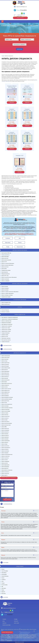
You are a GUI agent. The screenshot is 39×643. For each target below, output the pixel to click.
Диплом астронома (5, 364)
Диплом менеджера (5, 430)
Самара (3, 583)
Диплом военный (5, 378)
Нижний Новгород (5, 576)
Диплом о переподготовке (6, 320)
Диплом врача (4, 381)
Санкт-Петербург (5, 570)
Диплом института (5, 266)
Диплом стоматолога (5, 456)
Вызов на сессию (5, 336)
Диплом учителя (5, 463)
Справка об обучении (5, 332)
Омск (3, 581)
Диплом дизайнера (5, 395)
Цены (3, 621)
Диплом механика (5, 433)
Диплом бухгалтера (5, 373)
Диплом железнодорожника (7, 404)
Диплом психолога (5, 449)
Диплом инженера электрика (7, 407)
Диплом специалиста (5, 254)
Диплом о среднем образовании (8, 293)
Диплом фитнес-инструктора (7, 470)
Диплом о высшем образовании (7, 265)
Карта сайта (16, 623)
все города (5, 597)
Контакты (16, 621)
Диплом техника (5, 459)
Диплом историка (5, 412)
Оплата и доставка (6, 625)
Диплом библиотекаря (6, 367)
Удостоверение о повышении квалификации (10, 317)
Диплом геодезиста (5, 385)
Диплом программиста (6, 447)
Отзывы (15, 619)
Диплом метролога (5, 431)
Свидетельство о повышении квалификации (10, 319)
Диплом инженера (5, 405)
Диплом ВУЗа (4, 268)
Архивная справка (5, 334)
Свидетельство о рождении (7, 326)
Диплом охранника (5, 437)
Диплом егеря (4, 402)
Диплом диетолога (5, 393)
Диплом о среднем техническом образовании (10, 291)
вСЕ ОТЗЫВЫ (5, 562)
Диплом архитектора (5, 362)
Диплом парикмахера (6, 440)
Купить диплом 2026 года (6, 253)
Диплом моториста (5, 435)
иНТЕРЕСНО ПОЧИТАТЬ (7, 349)
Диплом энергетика (5, 473)
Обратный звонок (20, 17)
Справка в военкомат (5, 341)
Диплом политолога (5, 445)
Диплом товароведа (5, 461)
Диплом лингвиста (5, 418)
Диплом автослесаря (5, 357)
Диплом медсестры (5, 428)
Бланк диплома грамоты (6, 339)
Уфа (2, 586)
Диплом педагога (5, 442)
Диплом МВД (4, 426)
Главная (3, 55)
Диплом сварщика (5, 452)
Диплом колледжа (5, 289)
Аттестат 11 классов (5, 311)
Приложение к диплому (6, 338)
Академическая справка (6, 270)
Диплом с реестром (5, 279)
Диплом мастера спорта (6, 425)
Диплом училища (5, 286)
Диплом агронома (5, 359)
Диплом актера (4, 360)
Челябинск (4, 579)
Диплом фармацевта (5, 464)
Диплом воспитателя (5, 379)
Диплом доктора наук (6, 304)
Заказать (4, 623)
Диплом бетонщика (5, 366)
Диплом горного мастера (6, 388)
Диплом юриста (4, 475)
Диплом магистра (5, 258)
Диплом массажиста (5, 421)
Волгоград (3, 593)
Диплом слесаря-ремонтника (7, 454)
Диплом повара (4, 444)
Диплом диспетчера (5, 400)
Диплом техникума (5, 288)
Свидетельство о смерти (6, 331)
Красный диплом (5, 272)
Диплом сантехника (5, 451)
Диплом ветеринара (5, 374)
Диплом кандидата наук (6, 302)
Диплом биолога (5, 369)
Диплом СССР (4, 261)
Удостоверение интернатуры (7, 324)
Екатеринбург (4, 574)
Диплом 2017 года (5, 275)
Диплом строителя (5, 457)
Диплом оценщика (5, 438)
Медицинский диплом (6, 273)
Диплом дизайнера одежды (7, 399)
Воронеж (3, 591)
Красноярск (4, 588)
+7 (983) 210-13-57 (21, 15)
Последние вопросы (7, 503)
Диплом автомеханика (6, 355)
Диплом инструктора (5, 409)
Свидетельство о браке (6, 327)
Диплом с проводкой (5, 280)
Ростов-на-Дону (4, 584)
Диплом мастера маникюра (7, 423)
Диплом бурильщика (5, 371)
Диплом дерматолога (6, 390)
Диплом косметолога (5, 416)
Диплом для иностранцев (6, 259)
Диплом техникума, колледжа (7, 295)
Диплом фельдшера (5, 466)
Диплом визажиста (5, 376)
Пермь (3, 589)
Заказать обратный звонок (7, 632)
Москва (3, 569)
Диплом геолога (5, 386)
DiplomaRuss (9, 604)
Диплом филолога (5, 468)
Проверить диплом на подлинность (9, 477)
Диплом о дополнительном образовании (9, 277)
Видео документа (12, 96)
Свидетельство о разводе (6, 329)
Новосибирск (4, 572)
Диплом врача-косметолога (7, 383)
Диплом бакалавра (5, 256)
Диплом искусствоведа (6, 411)
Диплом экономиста (5, 471)
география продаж (7, 345)
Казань (3, 577)
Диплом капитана (5, 414)
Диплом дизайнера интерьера (7, 397)
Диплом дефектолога (6, 392)
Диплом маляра (4, 419)
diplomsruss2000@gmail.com (22, 6)
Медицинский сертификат (6, 322)
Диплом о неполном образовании (8, 263)
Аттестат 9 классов (5, 309)
